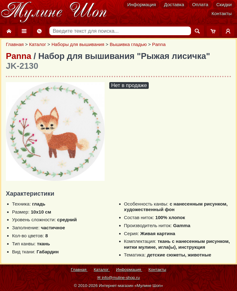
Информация (141, 4)
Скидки (224, 4)
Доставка (174, 4)
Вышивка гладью (128, 44)
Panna (159, 44)
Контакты (221, 13)
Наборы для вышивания (78, 44)
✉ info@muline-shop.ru (118, 277)
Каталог (37, 44)
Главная (15, 44)
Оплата (200, 4)
